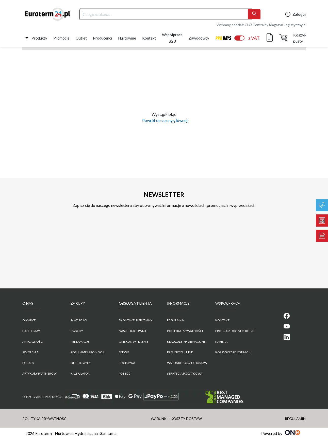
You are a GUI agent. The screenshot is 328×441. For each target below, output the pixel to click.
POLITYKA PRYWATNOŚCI (185, 331)
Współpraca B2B (172, 37)
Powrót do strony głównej (164, 120)
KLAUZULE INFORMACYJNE (186, 341)
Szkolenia (30, 352)
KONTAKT (222, 320)
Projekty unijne (180, 352)
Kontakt (149, 38)
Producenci (102, 38)
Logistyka (127, 363)
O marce (29, 320)
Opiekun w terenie (133, 341)
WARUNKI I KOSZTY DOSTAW (187, 363)
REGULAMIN (176, 320)
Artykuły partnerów (39, 373)
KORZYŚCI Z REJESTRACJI (232, 352)
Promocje (61, 38)
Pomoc (124, 373)
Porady (28, 363)
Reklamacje (80, 341)
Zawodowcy (199, 38)
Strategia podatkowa (184, 373)
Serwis (124, 352)
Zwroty (77, 331)
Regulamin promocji (87, 352)
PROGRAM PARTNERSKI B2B (234, 331)
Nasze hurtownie (133, 331)
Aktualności (32, 341)
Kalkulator (80, 373)
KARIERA (221, 341)
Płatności (79, 320)
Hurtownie (127, 38)
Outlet (81, 38)
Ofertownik (81, 363)
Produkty (39, 38)
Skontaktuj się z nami (136, 320)
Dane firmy (31, 331)
